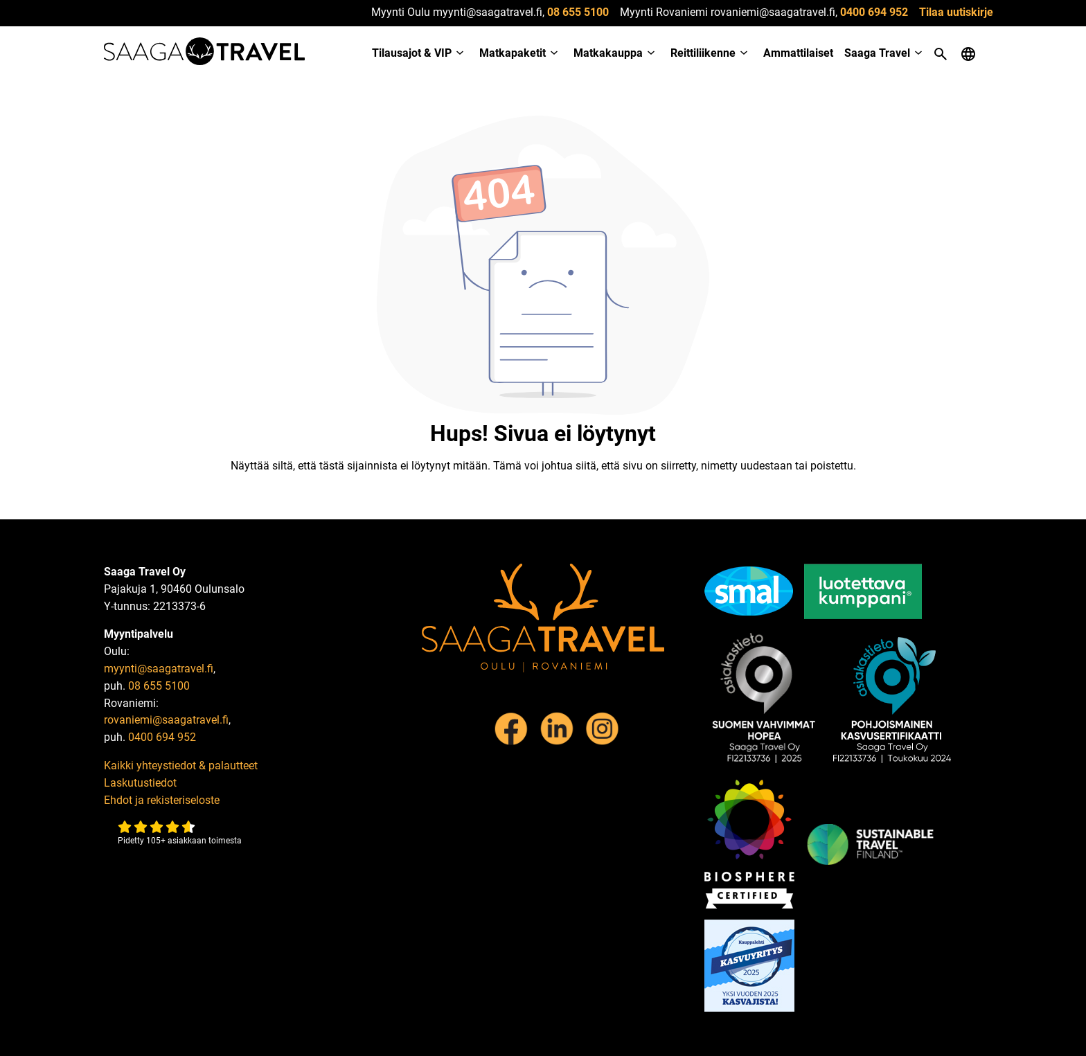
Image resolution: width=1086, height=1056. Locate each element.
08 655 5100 (578, 12)
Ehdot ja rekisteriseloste (162, 800)
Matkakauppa (608, 53)
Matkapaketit (512, 53)
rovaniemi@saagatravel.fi (166, 719)
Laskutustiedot (140, 782)
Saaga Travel (877, 53)
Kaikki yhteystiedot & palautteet (181, 765)
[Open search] (940, 54)
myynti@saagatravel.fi (158, 668)
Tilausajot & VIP (412, 53)
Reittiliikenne (703, 53)
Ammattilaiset (798, 53)
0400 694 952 (874, 12)
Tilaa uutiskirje (956, 12)
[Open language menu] (968, 54)
